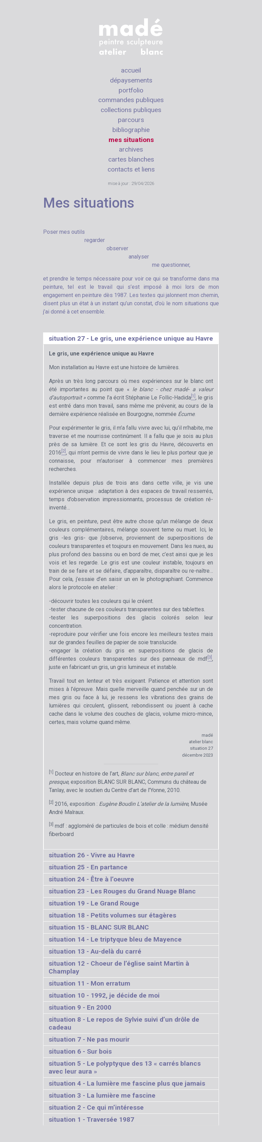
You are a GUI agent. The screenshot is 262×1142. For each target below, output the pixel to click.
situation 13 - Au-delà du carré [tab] (95, 951)
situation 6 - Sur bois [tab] (80, 1051)
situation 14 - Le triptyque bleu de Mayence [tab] (115, 939)
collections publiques (131, 110)
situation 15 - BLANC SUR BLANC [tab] (99, 927)
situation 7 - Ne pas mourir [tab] (89, 1039)
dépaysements (131, 80)
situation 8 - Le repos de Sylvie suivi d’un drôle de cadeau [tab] (124, 1023)
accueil (131, 70)
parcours (131, 120)
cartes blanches (131, 159)
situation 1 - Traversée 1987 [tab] (91, 1119)
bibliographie (131, 130)
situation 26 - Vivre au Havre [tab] (92, 855)
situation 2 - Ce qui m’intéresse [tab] (96, 1107)
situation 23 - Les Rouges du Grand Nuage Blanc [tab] (122, 891)
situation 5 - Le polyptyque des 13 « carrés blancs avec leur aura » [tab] (125, 1067)
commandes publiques (131, 100)
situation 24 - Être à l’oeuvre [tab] (91, 879)
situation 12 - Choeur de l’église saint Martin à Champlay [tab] (119, 967)
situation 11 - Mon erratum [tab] (89, 983)
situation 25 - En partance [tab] (88, 867)
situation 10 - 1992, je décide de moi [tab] (104, 995)
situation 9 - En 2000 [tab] (80, 1007)
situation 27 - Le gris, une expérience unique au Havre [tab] (131, 338)
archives (131, 149)
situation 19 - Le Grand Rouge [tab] (94, 903)
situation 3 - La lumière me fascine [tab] (102, 1095)
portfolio (131, 90)
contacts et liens (131, 169)
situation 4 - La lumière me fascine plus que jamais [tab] (127, 1083)
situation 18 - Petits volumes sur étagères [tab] (112, 915)
